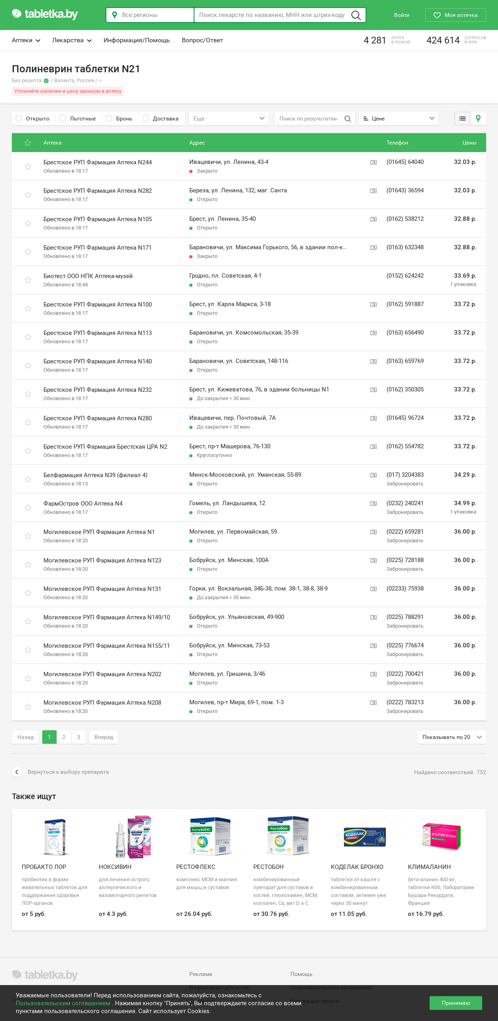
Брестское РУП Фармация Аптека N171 (97, 247)
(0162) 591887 (405, 304)
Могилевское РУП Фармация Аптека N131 (102, 588)
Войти (401, 15)
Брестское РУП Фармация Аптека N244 (97, 162)
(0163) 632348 (405, 247)
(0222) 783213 (405, 702)
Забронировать (405, 484)
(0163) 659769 (405, 361)
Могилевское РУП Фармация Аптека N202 (102, 674)
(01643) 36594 (405, 190)
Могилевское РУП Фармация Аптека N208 (102, 702)
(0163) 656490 (405, 332)
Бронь (119, 118)
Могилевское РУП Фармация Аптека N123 (102, 560)
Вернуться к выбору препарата (60, 772)
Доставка (161, 118)
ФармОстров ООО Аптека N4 (83, 503)
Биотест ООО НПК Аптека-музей (88, 276)
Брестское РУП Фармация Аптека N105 (97, 219)
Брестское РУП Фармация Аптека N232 (97, 389)
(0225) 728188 (405, 560)
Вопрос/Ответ (202, 40)
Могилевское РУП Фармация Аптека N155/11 (106, 645)
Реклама (200, 974)
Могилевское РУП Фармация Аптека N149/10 (106, 617)
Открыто (32, 118)
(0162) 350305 (405, 389)
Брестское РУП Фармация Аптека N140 (97, 361)
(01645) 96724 (405, 417)
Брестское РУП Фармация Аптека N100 (97, 304)
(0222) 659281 (405, 531)
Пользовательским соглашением (64, 1003)
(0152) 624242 (405, 275)
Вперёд (103, 737)
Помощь (301, 974)
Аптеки (26, 40)
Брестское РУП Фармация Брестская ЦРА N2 (105, 446)
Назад (25, 737)
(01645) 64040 (405, 161)
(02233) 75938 (405, 588)
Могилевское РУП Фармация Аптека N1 (99, 532)
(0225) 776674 (405, 645)
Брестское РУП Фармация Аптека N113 (97, 333)
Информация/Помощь (137, 40)
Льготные (78, 118)
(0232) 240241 (405, 503)
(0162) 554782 (405, 446)
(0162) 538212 (405, 218)
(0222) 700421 (405, 673)
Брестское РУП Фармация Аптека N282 (97, 190)
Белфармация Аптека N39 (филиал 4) (95, 475)
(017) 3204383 (405, 474)
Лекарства (72, 40)
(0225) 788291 (405, 616)
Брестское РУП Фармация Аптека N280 (97, 418)
